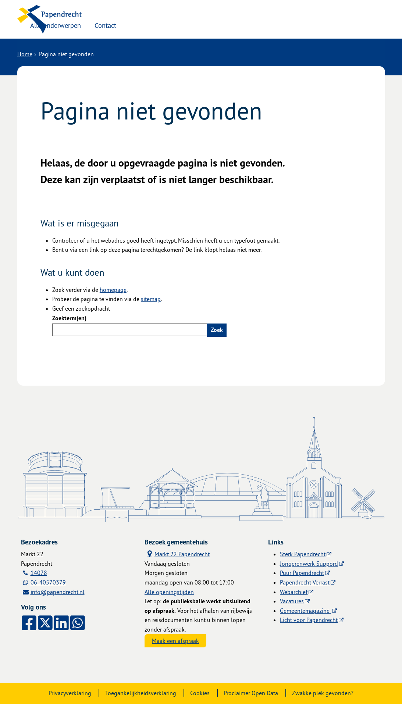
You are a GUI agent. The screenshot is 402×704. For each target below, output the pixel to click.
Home (24, 54)
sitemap (151, 299)
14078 (39, 572)
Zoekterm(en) (69, 318)
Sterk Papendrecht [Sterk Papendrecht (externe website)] (302, 554)
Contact (175, 24)
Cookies (200, 693)
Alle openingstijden (169, 592)
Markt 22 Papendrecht (177, 554)
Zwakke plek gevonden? (322, 693)
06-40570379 (48, 582)
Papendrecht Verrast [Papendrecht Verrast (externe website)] (305, 582)
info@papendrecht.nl (58, 592)
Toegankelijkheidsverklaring (140, 693)
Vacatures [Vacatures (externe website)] (292, 601)
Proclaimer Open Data (251, 693)
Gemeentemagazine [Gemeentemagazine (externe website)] (305, 610)
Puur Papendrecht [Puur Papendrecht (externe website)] (302, 572)
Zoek (217, 329)
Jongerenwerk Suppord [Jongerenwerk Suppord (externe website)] (309, 563)
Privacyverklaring (70, 693)
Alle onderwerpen (124, 24)
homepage (113, 289)
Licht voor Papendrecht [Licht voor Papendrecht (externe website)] (309, 619)
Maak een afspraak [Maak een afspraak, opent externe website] (175, 640)
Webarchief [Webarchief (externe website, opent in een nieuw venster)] (293, 592)
